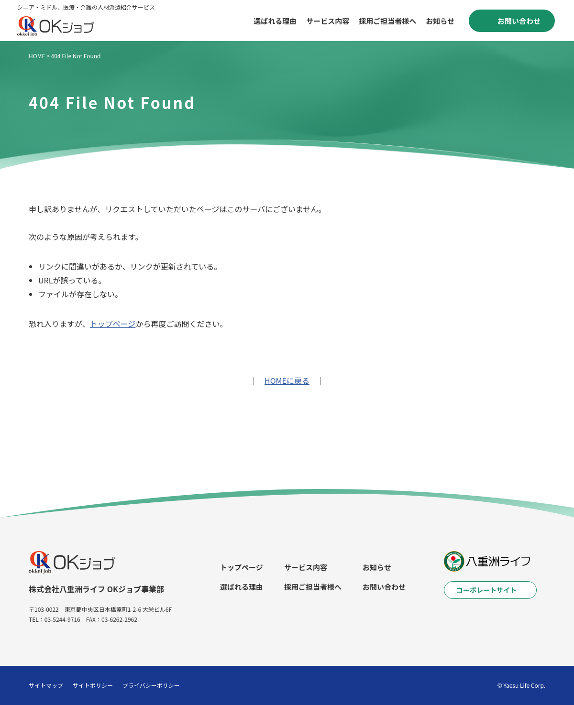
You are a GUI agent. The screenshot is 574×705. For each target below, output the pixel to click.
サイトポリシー (93, 685)
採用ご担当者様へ (387, 21)
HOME (37, 56)
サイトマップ (46, 685)
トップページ (113, 323)
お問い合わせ (384, 587)
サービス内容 (327, 21)
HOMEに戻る (287, 380)
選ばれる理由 (275, 21)
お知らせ (440, 21)
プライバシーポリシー (151, 685)
